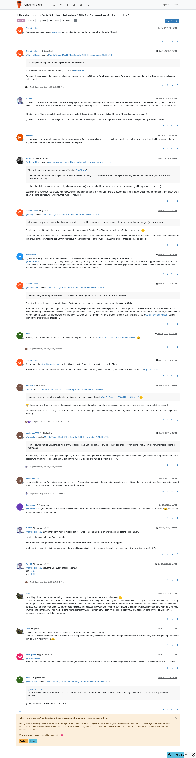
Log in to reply (171, 21)
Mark (28, 594)
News (21, 20)
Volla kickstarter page (51, 364)
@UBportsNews (44, 655)
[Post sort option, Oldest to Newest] (160, 21)
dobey (28, 158)
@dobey (43, 211)
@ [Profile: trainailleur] (31, 437)
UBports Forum (33, 4)
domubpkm (30, 505)
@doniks (40, 386)
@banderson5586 (41, 528)
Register (23, 741)
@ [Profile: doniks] (30, 389)
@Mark (35, 629)
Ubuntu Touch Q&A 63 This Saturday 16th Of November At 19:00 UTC (80, 55)
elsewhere (56, 32)
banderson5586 (32, 433)
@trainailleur (46, 433)
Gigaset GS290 (151, 369)
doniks (28, 334)
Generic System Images (156, 315)
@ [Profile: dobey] (29, 214)
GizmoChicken (32, 28)
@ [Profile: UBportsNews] (33, 658)
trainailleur (30, 385)
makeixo (29, 135)
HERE (32, 571)
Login (32, 741)
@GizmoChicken (47, 51)
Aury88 (29, 99)
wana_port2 (31, 655)
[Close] (176, 718)
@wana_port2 (39, 678)
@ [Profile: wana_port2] (32, 682)
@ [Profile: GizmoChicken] (33, 55)
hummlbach (31, 255)
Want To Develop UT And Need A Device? (117, 337)
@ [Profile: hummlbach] (32, 287)
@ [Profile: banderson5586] (34, 532)
